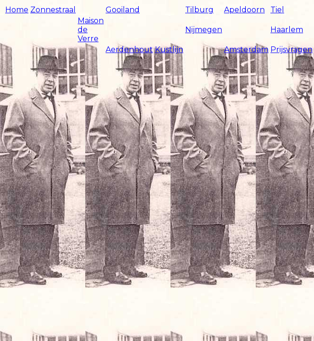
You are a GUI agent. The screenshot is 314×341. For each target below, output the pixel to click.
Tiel (277, 9)
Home (16, 9)
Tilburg (199, 9)
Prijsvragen (291, 49)
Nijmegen (203, 29)
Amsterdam (246, 49)
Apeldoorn (244, 9)
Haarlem (286, 29)
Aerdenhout (129, 49)
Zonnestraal (53, 9)
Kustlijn (169, 49)
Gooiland (123, 9)
